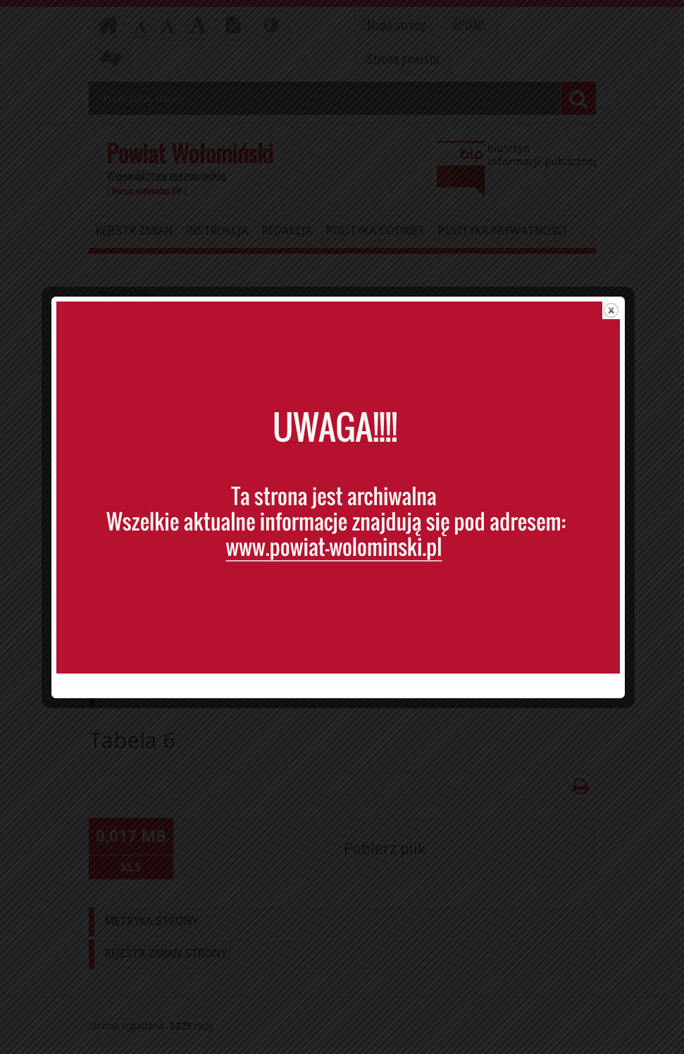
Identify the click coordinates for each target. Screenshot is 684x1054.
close (615, 330)
